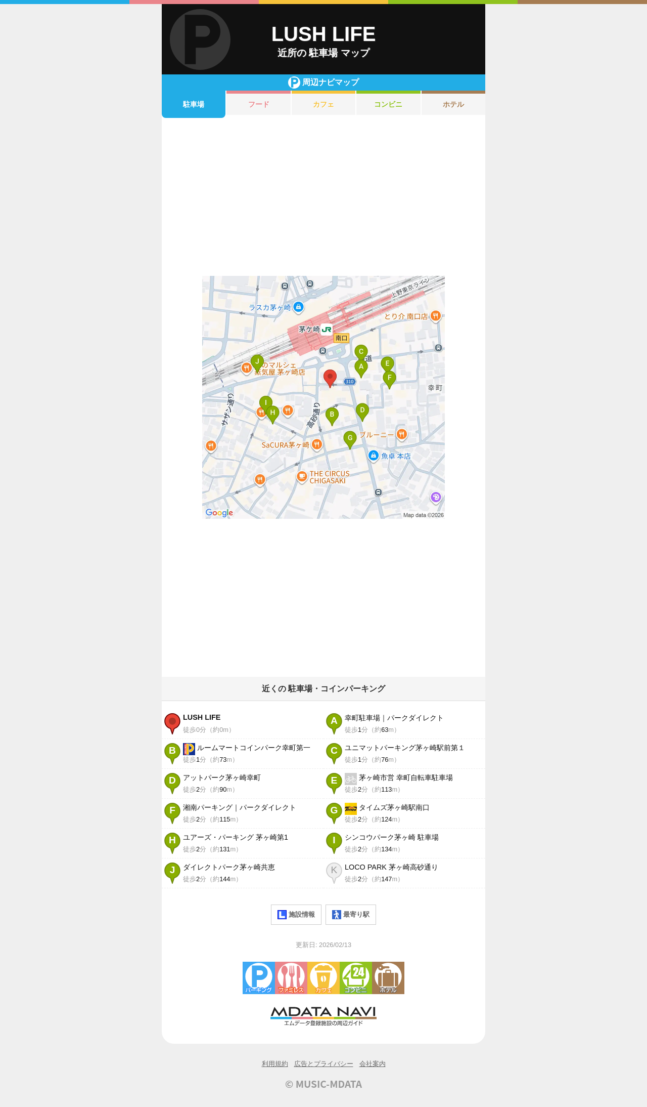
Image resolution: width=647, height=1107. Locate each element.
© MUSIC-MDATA (323, 1084)
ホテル (453, 104)
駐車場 (193, 104)
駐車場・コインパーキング (259, 978)
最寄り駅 (350, 914)
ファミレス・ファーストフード (291, 978)
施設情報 (296, 914)
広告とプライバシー (323, 1064)
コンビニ (388, 104)
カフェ (323, 104)
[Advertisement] (323, 197)
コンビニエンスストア (356, 978)
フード (258, 104)
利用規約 (275, 1064)
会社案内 (372, 1064)
